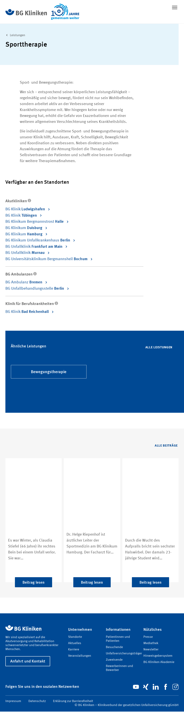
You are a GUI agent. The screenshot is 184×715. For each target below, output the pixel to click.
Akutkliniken (18, 201)
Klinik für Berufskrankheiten (31, 306)
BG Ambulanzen (21, 276)
